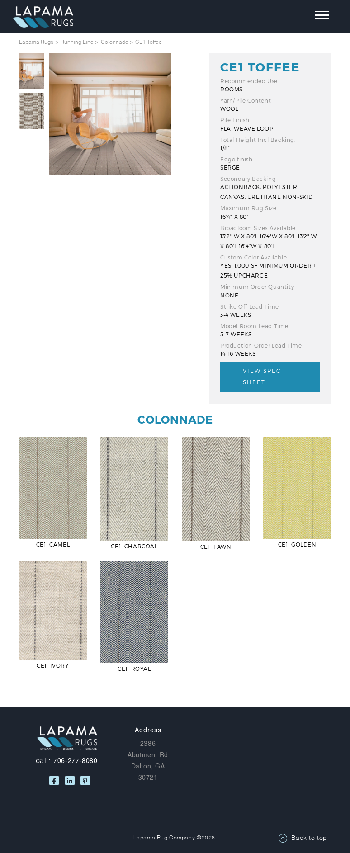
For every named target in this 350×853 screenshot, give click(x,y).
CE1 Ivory (53, 665)
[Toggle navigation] (315, 17)
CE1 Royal (134, 668)
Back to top (309, 838)
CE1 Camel (53, 544)
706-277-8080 (75, 760)
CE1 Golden (297, 544)
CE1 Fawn (216, 546)
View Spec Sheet (262, 376)
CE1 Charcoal (134, 546)
